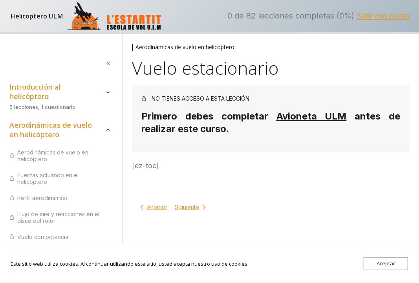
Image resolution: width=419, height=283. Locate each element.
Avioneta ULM (311, 116)
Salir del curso (383, 15)
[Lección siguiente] (191, 207)
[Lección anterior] (152, 207)
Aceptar (386, 263)
